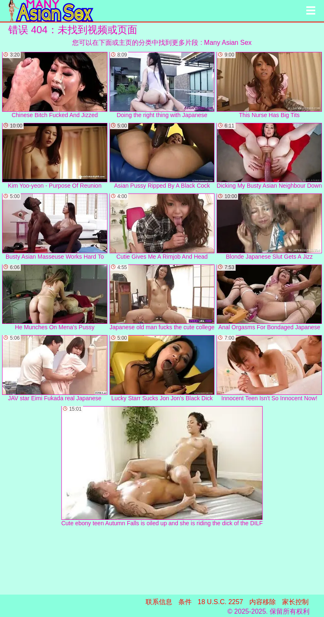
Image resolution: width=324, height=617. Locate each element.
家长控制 (295, 601)
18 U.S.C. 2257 (220, 601)
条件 (185, 601)
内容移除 (262, 601)
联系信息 (159, 601)
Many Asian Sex (228, 42)
